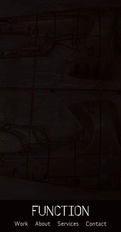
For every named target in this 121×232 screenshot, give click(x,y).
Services (68, 224)
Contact (96, 224)
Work (21, 224)
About (42, 224)
